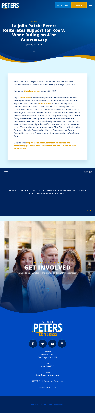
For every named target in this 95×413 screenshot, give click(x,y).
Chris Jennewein (32, 91)
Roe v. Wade (45, 103)
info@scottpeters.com (47, 375)
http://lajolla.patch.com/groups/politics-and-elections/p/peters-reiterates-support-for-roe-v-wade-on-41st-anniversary (45, 145)
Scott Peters (24, 97)
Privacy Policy (51, 387)
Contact (42, 387)
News (34, 21)
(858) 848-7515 (47, 366)
